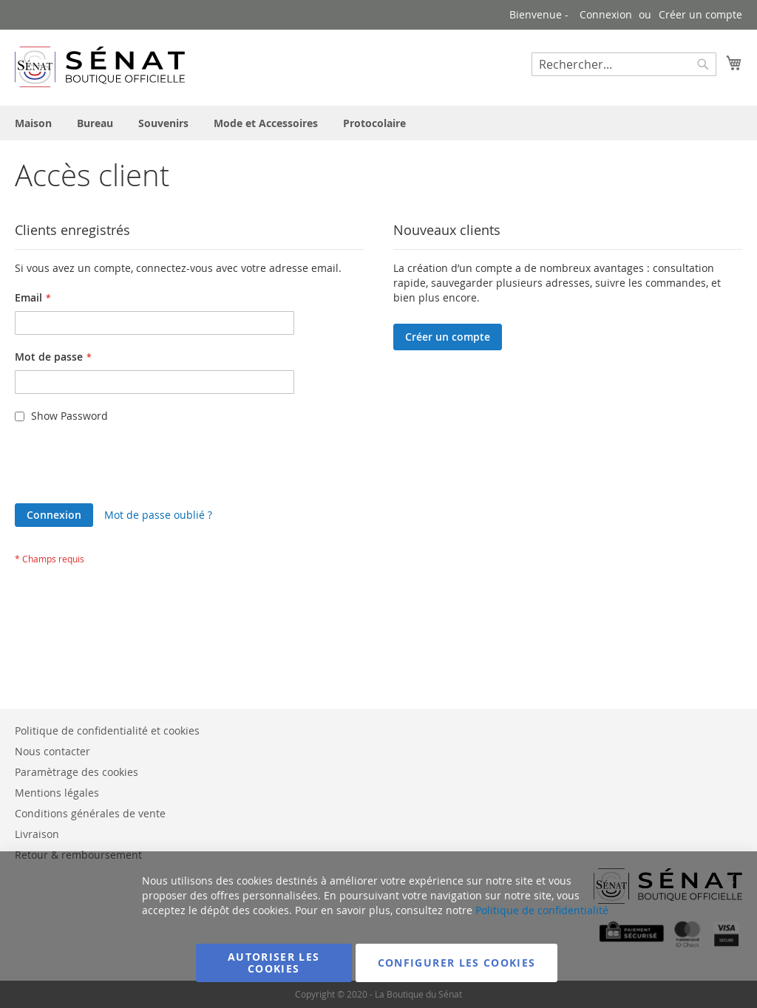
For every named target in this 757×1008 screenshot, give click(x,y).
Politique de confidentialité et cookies (107, 730)
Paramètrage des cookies (76, 772)
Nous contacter (52, 751)
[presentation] (127, 467)
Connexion (606, 14)
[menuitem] (33, 123)
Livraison (37, 834)
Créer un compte (700, 14)
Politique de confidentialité (541, 910)
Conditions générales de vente (90, 813)
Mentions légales (57, 793)
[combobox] (624, 64)
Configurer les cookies (457, 963)
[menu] (378, 123)
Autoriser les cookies (274, 962)
